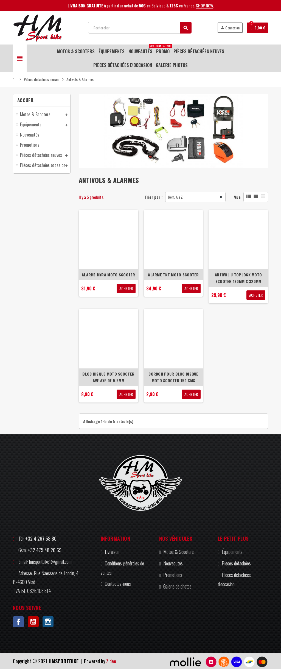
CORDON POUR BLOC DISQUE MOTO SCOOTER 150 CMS (173, 377)
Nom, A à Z (175, 197)
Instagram (48, 621)
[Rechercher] (139, 28)
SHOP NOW (204, 5)
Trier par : (153, 197)
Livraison (112, 551)
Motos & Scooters (178, 551)
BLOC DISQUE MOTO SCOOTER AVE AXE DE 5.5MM (108, 377)
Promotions (172, 574)
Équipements (232, 551)
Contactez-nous (118, 583)
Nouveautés (173, 563)
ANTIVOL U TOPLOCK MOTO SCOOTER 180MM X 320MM (238, 278)
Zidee (111, 661)
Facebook (18, 621)
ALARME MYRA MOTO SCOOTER (108, 274)
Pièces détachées (236, 563)
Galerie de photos (177, 586)
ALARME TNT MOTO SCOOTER (173, 274)
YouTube (33, 621)
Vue (237, 197)
